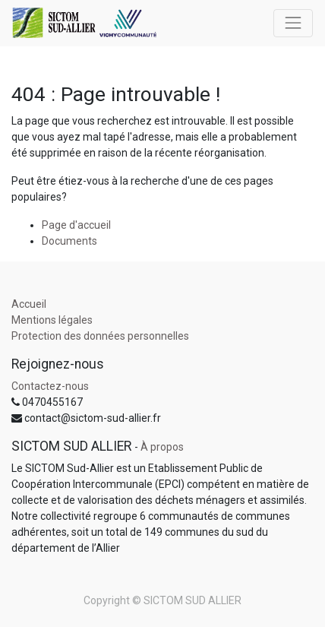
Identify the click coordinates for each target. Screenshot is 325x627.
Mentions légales (52, 320)
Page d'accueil (76, 225)
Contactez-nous (50, 386)
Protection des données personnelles (100, 336)
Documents (69, 241)
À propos (162, 447)
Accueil (28, 304)
